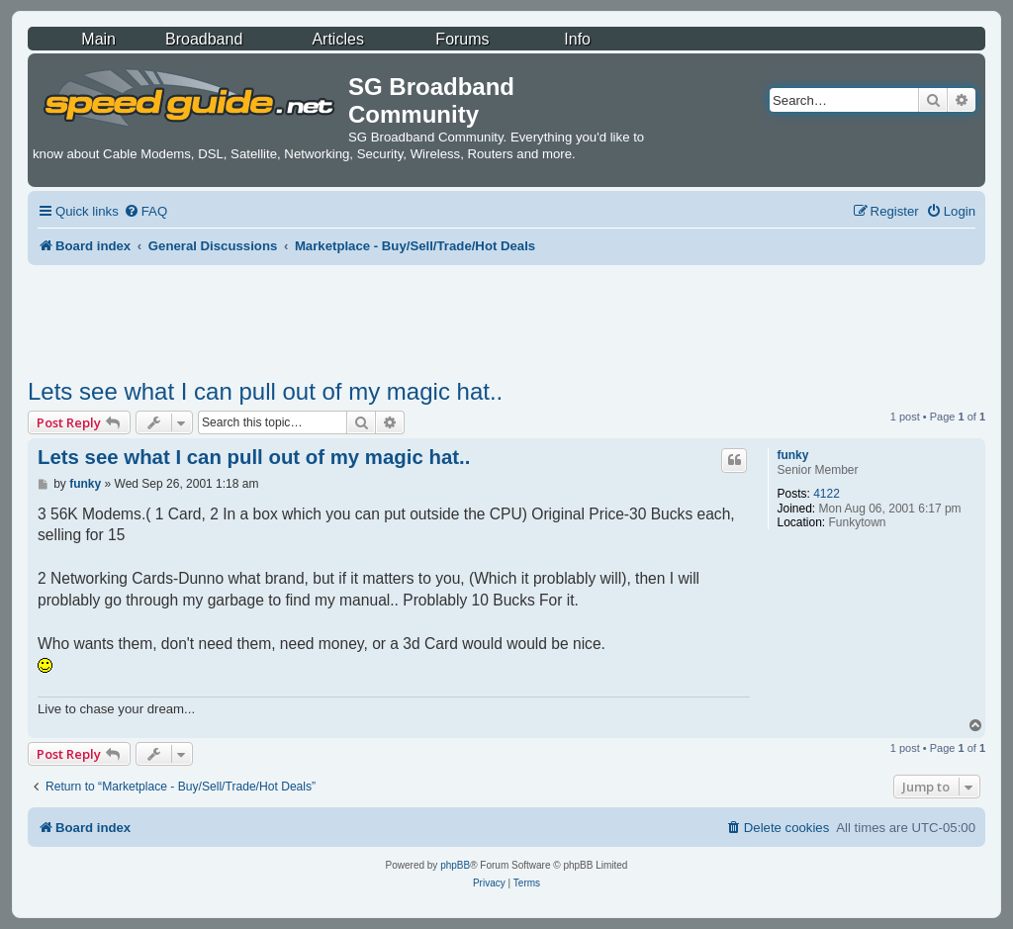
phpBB (455, 865)
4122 (826, 494)
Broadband (203, 39)
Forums (462, 39)
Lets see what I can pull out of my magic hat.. (265, 391)
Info (577, 39)
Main (98, 39)
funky (792, 455)
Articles (337, 39)
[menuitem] (145, 211)
